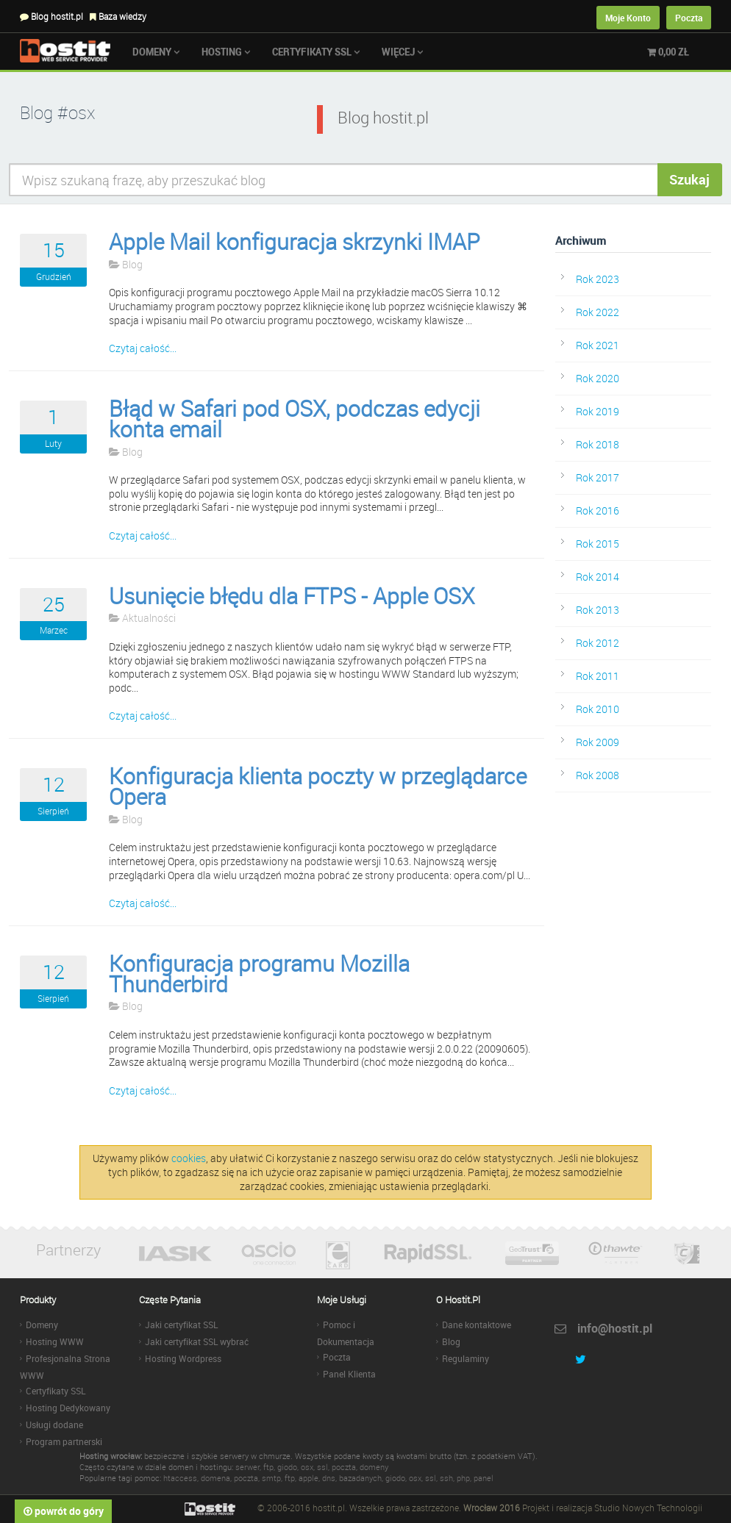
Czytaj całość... (142, 348)
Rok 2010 (597, 709)
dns (328, 1477)
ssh (446, 1477)
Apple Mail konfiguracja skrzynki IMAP (294, 242)
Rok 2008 (597, 775)
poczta (344, 1466)
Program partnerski (64, 1441)
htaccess (180, 1477)
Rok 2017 (597, 477)
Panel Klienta (349, 1374)
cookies (188, 1158)
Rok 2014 (597, 577)
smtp (271, 1477)
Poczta (688, 18)
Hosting (226, 51)
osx (307, 1466)
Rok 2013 (597, 610)
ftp (268, 1466)
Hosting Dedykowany (68, 1407)
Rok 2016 (597, 510)
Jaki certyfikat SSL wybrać (197, 1341)
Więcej (402, 51)
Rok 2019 (597, 411)
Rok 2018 (597, 444)
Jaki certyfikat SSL (181, 1324)
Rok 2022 (597, 312)
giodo (287, 1466)
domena (215, 1477)
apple (308, 1477)
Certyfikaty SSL (316, 51)
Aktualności (142, 618)
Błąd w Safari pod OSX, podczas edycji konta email (294, 419)
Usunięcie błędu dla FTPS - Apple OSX (291, 596)
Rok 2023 (597, 279)
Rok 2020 (597, 378)
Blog (126, 264)
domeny (374, 1466)
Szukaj (689, 179)
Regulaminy (465, 1358)
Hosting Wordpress (183, 1358)
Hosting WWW (55, 1341)
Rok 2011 (597, 676)
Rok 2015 (597, 544)
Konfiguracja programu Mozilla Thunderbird (259, 974)
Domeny (155, 51)
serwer (247, 1466)
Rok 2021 (597, 345)
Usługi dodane (54, 1424)
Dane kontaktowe (476, 1324)
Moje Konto (628, 18)
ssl (322, 1466)
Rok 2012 (597, 643)
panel (483, 1477)
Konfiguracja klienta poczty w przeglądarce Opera (318, 786)
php (463, 1477)
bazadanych (360, 1477)
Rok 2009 (597, 742)
